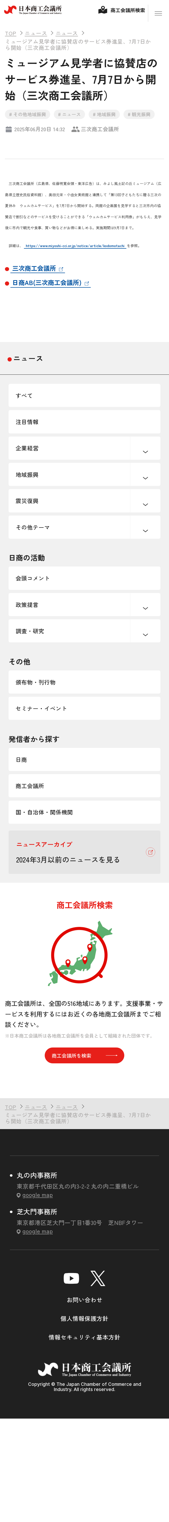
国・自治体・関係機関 (54, 906)
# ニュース (73, 120)
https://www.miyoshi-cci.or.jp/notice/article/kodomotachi (75, 251)
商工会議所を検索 (84, 1157)
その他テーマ (39, 569)
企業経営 (32, 470)
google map (37, 1299)
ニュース (28, 364)
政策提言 (32, 659)
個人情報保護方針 (84, 1423)
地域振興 (32, 503)
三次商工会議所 (34, 274)
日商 (25, 840)
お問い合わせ (84, 1404)
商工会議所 (36, 873)
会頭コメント (39, 627)
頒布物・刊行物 (43, 750)
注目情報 (32, 437)
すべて (29, 404)
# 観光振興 (147, 120)
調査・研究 (36, 692)
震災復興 (32, 536)
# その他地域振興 (28, 120)
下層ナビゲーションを (145, 470)
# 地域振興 (110, 120)
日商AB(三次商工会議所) (47, 288)
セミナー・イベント (50, 783)
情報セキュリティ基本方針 (84, 1441)
